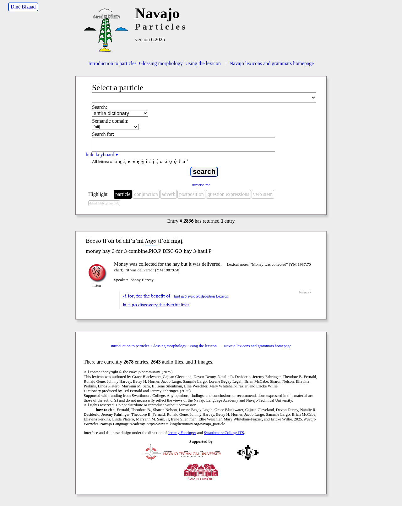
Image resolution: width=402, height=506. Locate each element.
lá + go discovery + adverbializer (156, 305)
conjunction (146, 194)
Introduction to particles (112, 63)
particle (122, 194)
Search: (99, 107)
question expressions (228, 194)
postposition (191, 194)
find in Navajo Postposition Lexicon (201, 296)
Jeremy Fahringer (182, 433)
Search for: (103, 134)
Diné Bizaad (23, 6)
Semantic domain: (110, 121)
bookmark (305, 292)
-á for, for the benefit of (146, 296)
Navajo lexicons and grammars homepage (268, 63)
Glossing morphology (161, 63)
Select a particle (117, 87)
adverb (169, 194)
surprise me (201, 185)
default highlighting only (104, 203)
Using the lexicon (203, 63)
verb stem (263, 194)
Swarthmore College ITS (224, 433)
